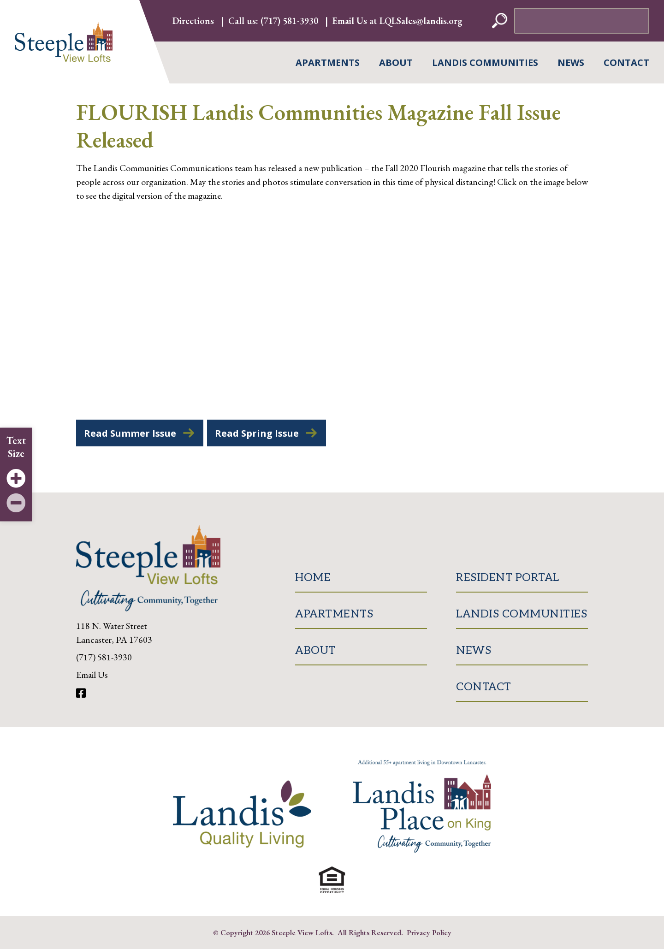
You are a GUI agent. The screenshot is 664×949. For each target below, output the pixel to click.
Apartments (328, 62)
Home (313, 577)
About (396, 62)
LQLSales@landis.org (420, 21)
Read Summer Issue (130, 433)
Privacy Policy (429, 932)
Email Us (92, 675)
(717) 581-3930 (289, 21)
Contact (626, 62)
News (570, 62)
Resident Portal (507, 577)
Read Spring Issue (257, 433)
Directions (193, 21)
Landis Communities (485, 62)
